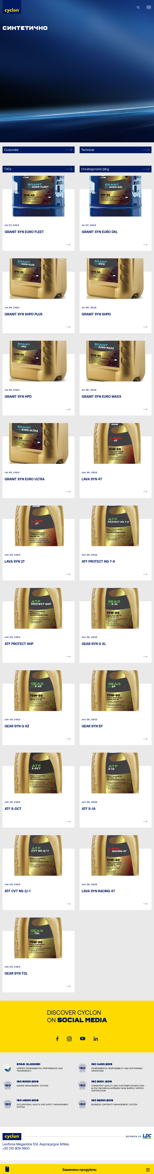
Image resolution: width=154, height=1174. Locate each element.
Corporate (38, 150)
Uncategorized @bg (115, 169)
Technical (115, 150)
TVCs (38, 169)
